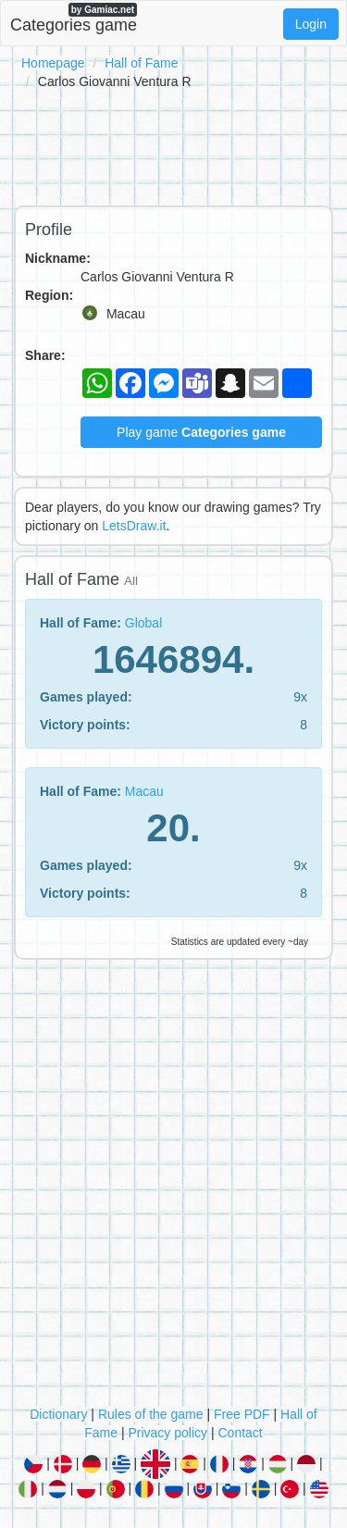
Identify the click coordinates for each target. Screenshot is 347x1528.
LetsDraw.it (134, 525)
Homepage (53, 63)
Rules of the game (151, 1414)
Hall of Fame (141, 63)
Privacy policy (167, 1432)
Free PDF (242, 1414)
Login (311, 24)
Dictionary (58, 1414)
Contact (239, 1432)
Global (143, 622)
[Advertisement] (173, 144)
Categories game (73, 18)
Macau (144, 791)
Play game (201, 432)
